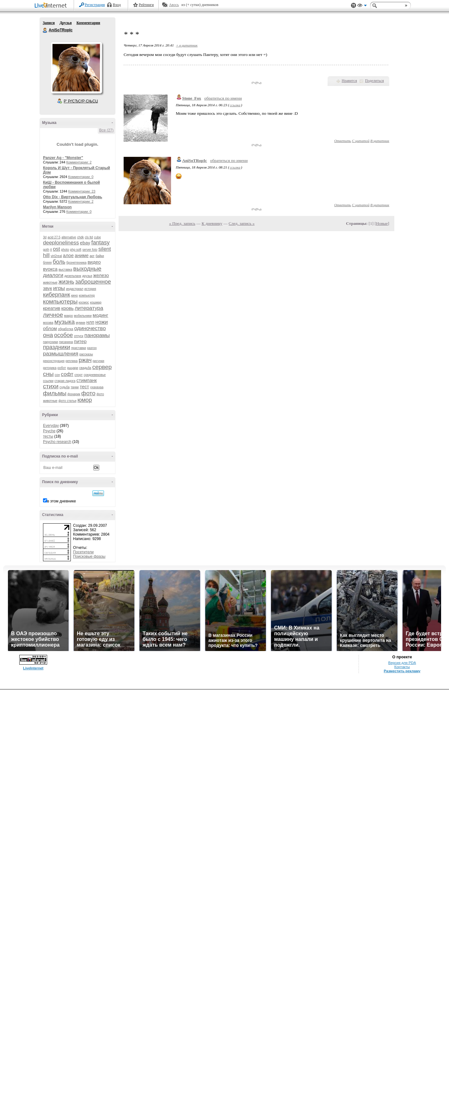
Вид (362, 6)
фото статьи (67, 401)
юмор (84, 400)
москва (48, 322)
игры (59, 288)
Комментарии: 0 (81, 177)
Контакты (402, 667)
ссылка (235, 105)
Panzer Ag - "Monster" (63, 158)
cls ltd (89, 237)
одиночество (90, 328)
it (51, 249)
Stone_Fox (191, 98)
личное (53, 314)
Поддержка (353, 5)
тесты (48, 436)
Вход (117, 5)
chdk (80, 237)
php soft (76, 249)
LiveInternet (52, 6)
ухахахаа (96, 387)
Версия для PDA (402, 663)
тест (84, 386)
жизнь (66, 282)
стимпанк (87, 380)
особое (63, 335)
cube (97, 237)
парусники (50, 342)
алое (68, 255)
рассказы (86, 354)
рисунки (98, 361)
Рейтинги (146, 5)
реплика (71, 361)
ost (56, 249)
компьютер (87, 295)
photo (65, 249)
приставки (78, 348)
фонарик (73, 394)
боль (59, 262)
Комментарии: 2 (79, 162)
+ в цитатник (186, 45)
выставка (65, 269)
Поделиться (374, 80)
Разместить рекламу (402, 671)
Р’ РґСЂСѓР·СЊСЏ (81, 101)
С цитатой (360, 141)
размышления (60, 354)
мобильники (83, 315)
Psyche (49, 431)
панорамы (97, 335)
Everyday (51, 425)
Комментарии (88, 23)
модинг (100, 315)
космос (84, 302)
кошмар (95, 302)
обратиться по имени (223, 98)
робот (62, 368)
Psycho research (57, 442)
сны (48, 374)
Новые (382, 223)
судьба (64, 387)
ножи (101, 322)
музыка (64, 321)
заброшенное (93, 282)
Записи (49, 23)
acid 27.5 (53, 237)
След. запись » (242, 223)
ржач (85, 360)
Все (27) (106, 130)
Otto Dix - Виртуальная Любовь (72, 197)
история (90, 289)
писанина (66, 342)
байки (99, 256)
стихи (50, 386)
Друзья (65, 23)
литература (89, 308)
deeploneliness (61, 243)
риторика (49, 368)
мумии (80, 322)
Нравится (349, 80)
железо (101, 275)
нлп (90, 322)
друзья (87, 276)
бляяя (47, 262)
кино (74, 295)
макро (68, 315)
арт (91, 256)
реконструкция (54, 361)
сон (57, 375)
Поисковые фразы (89, 556)
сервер (102, 367)
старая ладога (64, 381)
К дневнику (212, 223)
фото (88, 393)
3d (44, 237)
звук (47, 288)
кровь (67, 308)
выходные (87, 268)
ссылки (48, 381)
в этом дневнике (61, 501)
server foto (90, 249)
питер (80, 341)
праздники (56, 347)
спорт (78, 375)
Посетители (83, 552)
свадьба (85, 368)
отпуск (78, 336)
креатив (51, 308)
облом (50, 328)
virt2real (56, 256)
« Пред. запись (182, 223)
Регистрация (95, 5)
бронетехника (76, 262)
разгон (91, 348)
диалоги (53, 275)
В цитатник (379, 141)
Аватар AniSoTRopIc (76, 67)
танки (75, 387)
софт (67, 374)
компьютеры (60, 301)
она (48, 335)
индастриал (74, 289)
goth (46, 249)
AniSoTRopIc (45, 30)
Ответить (342, 141)
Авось (174, 5)
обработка (65, 329)
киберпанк (56, 295)
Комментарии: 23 (81, 191)
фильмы (54, 393)
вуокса (50, 269)
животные (50, 282)
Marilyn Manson (57, 207)
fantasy (100, 242)
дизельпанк (72, 276)
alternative (68, 237)
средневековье (95, 375)
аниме (82, 255)
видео (94, 262)
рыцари (72, 368)
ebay (85, 242)
